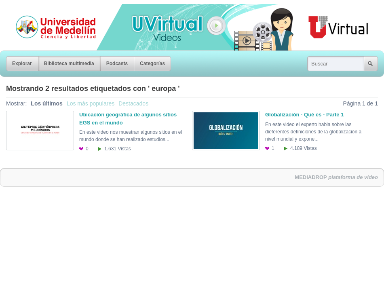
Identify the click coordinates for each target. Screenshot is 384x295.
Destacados (133, 103)
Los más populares (90, 103)
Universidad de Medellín (49, 9)
